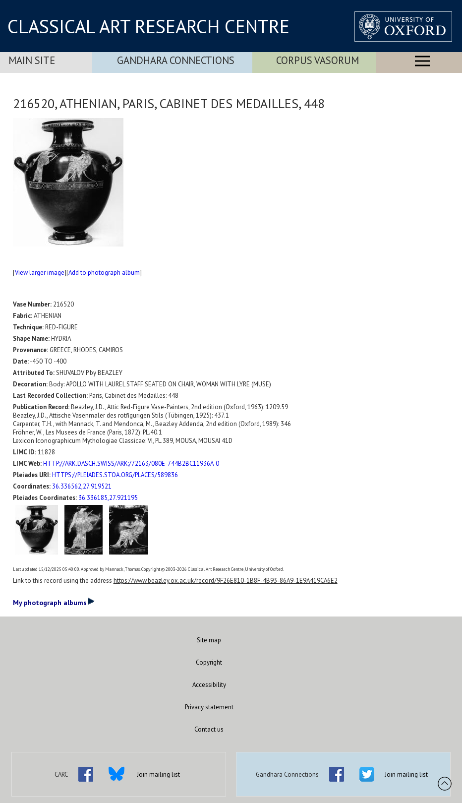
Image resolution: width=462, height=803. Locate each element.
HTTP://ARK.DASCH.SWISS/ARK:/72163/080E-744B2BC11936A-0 (131, 463)
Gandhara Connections (175, 60)
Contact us (209, 729)
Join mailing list (158, 774)
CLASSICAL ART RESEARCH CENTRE (148, 26)
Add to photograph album (104, 272)
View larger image (39, 272)
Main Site (31, 60)
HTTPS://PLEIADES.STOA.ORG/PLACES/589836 (115, 475)
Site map (209, 640)
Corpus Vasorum (317, 60)
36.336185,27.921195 (108, 498)
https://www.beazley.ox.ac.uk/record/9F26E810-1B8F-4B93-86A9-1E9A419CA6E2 (226, 580)
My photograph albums (54, 602)
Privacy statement (209, 707)
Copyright (209, 662)
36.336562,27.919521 (82, 486)
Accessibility (209, 684)
